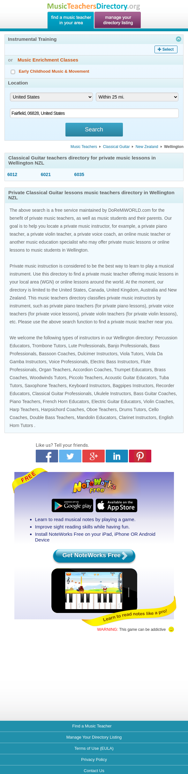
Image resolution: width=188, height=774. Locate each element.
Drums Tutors (132, 409)
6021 (46, 174)
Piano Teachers (25, 401)
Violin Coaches (158, 401)
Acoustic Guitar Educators (130, 377)
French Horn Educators (66, 401)
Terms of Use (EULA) (94, 748)
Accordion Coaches (92, 369)
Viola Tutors (132, 353)
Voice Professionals (68, 361)
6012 (12, 174)
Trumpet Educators (133, 369)
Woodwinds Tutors (48, 377)
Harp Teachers (24, 409)
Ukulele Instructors (112, 393)
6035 (79, 174)
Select (168, 49)
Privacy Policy (94, 759)
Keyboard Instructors (89, 385)
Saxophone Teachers (45, 385)
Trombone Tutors (49, 345)
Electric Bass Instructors (114, 361)
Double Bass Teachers (52, 417)
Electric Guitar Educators (116, 401)
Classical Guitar (116, 146)
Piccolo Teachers (86, 377)
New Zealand (147, 146)
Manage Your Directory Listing (94, 737)
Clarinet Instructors (137, 417)
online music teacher (144, 234)
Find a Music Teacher (91, 726)
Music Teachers (84, 146)
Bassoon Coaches (57, 353)
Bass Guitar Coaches (154, 393)
